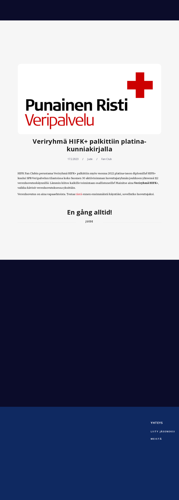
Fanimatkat (52, 10)
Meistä (87, 10)
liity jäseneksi (163, 431)
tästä (79, 194)
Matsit (33, 10)
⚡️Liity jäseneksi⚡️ (156, 10)
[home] (12, 10)
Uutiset (72, 10)
